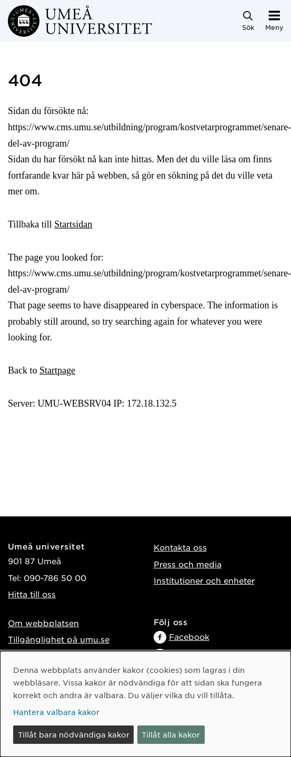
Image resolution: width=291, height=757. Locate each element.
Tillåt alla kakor (171, 734)
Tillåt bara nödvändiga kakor (73, 734)
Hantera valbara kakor (56, 712)
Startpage (57, 370)
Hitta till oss (32, 594)
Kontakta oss (180, 547)
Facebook (189, 636)
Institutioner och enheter (204, 580)
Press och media (188, 564)
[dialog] (145, 704)
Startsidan (73, 224)
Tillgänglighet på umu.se (58, 639)
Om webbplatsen (43, 623)
